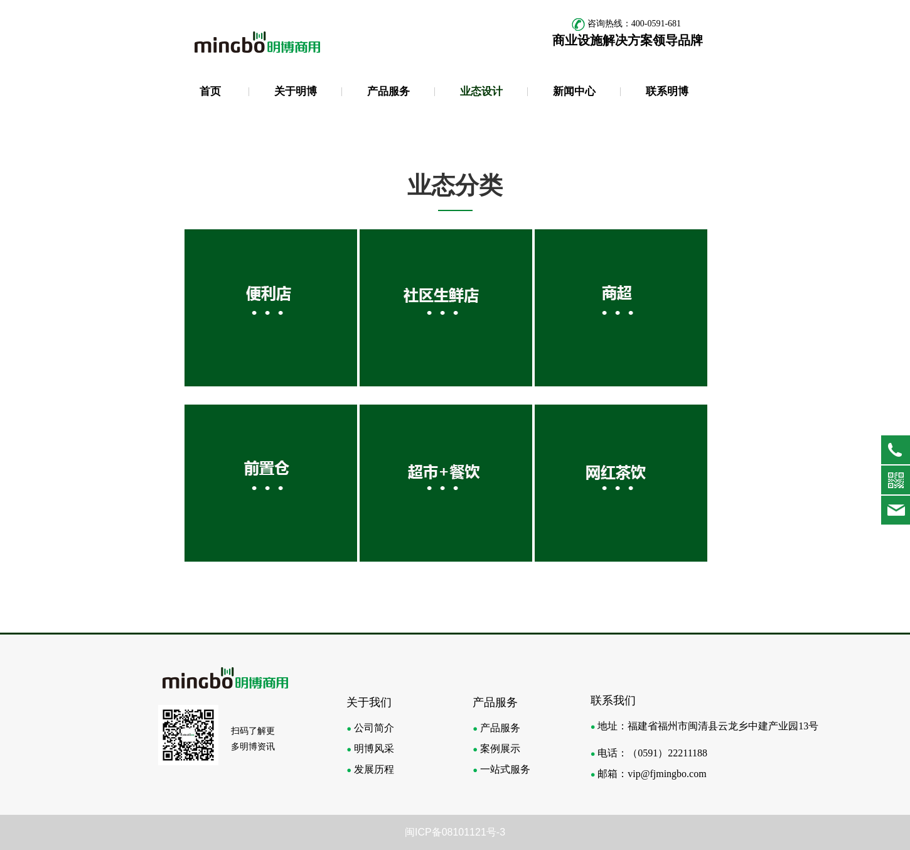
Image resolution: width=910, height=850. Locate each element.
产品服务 (388, 91)
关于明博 (295, 91)
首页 (210, 91)
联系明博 (667, 91)
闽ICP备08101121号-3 (455, 832)
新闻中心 (574, 91)
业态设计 (481, 91)
